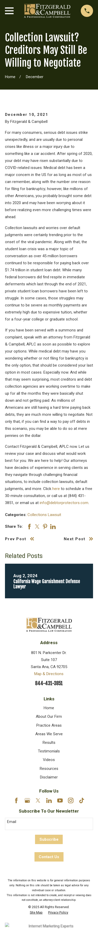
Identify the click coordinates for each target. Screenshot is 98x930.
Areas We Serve (49, 734)
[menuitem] (36, 912)
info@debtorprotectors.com (64, 502)
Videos (49, 759)
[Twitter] (38, 800)
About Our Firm (49, 716)
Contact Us (49, 856)
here (56, 488)
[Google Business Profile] (27, 800)
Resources (49, 768)
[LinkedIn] (49, 800)
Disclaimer (49, 777)
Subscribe (49, 839)
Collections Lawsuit (44, 514)
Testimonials (49, 751)
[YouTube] (60, 800)
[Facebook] (16, 800)
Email (11, 822)
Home (49, 708)
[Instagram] (70, 800)
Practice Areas (49, 725)
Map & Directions (49, 673)
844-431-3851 (49, 684)
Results (49, 742)
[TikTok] (81, 800)
